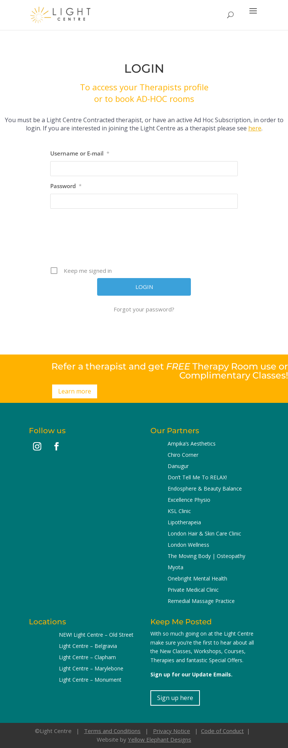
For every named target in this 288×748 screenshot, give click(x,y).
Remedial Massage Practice (201, 601)
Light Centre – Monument (90, 680)
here (254, 128)
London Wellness (188, 545)
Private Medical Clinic (193, 590)
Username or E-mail (80, 153)
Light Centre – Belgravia (88, 646)
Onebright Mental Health (197, 579)
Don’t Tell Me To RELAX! (197, 478)
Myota (175, 568)
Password (66, 186)
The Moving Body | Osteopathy (206, 557)
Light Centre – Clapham (87, 658)
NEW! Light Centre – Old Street (96, 635)
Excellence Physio (189, 500)
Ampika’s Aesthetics (192, 444)
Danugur (178, 467)
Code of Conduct (222, 731)
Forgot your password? (144, 309)
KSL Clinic (179, 512)
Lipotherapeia (184, 523)
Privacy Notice (171, 731)
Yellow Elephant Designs (159, 739)
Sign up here (175, 698)
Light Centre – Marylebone (91, 669)
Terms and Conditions (112, 731)
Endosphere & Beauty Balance (205, 489)
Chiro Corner (183, 455)
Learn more (74, 391)
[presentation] (145, 240)
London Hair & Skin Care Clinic (204, 534)
